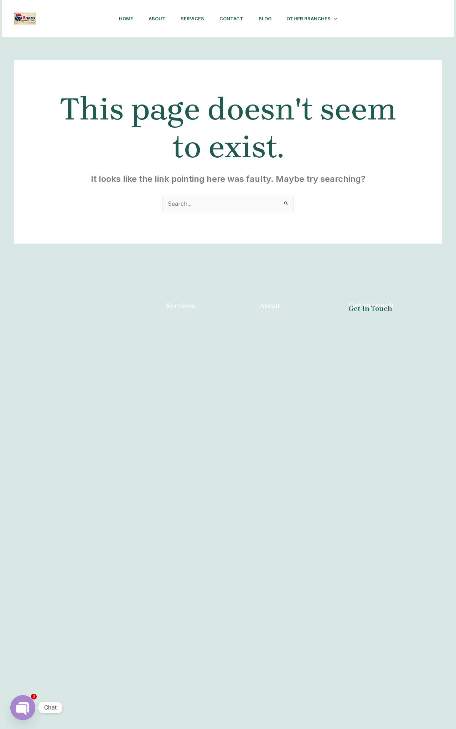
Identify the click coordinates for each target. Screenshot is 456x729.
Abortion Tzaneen (291, 543)
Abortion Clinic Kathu (296, 561)
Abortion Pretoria (290, 488)
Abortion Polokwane (295, 415)
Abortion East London (296, 452)
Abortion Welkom (290, 470)
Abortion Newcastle (294, 534)
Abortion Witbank (291, 570)
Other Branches (316, 18)
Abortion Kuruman (292, 443)
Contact (232, 18)
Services (191, 18)
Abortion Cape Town (295, 607)
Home (121, 18)
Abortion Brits (286, 424)
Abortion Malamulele (295, 461)
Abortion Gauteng (291, 579)
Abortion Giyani (288, 588)
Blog (267, 18)
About (154, 18)
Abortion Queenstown (297, 625)
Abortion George (289, 552)
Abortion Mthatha (291, 433)
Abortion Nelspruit (292, 388)
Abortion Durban (189, 350)
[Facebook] (379, 18)
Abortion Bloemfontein (297, 643)
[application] (339, 18)
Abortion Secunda (291, 479)
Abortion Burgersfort (295, 616)
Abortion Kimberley (293, 634)
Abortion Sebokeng (293, 598)
